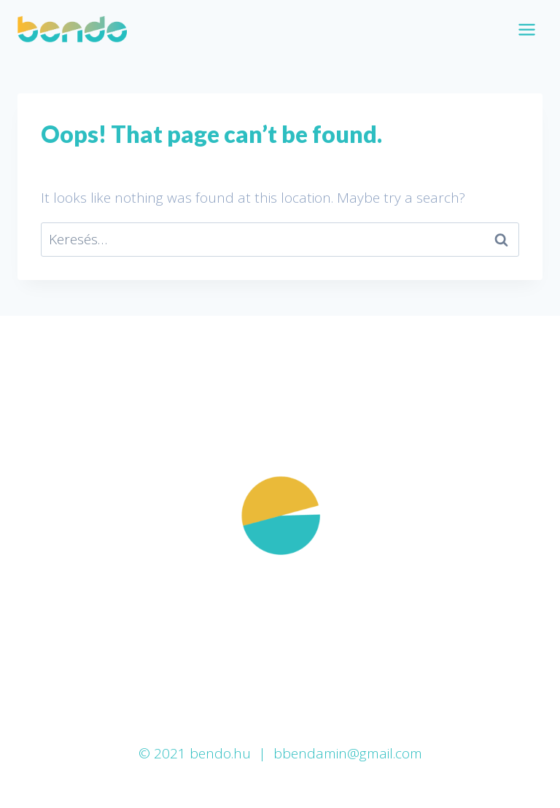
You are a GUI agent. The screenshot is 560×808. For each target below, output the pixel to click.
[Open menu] (526, 29)
